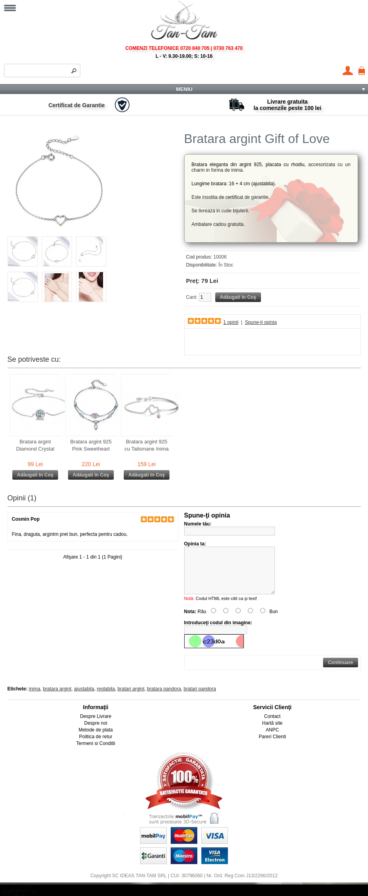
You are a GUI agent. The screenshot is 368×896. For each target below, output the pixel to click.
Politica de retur (95, 746)
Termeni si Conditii (95, 753)
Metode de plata (95, 739)
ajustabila (84, 698)
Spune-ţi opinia (261, 322)
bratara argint (57, 698)
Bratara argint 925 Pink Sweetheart (90, 445)
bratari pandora (199, 698)
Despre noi (95, 732)
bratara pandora (164, 698)
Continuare (340, 672)
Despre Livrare (95, 726)
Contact (272, 726)
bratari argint (130, 698)
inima (35, 698)
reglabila (106, 698)
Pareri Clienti (272, 746)
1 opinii (230, 322)
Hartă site (272, 732)
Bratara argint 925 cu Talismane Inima (147, 445)
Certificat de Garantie (77, 105)
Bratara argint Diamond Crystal (35, 445)
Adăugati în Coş (35, 475)
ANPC (272, 739)
